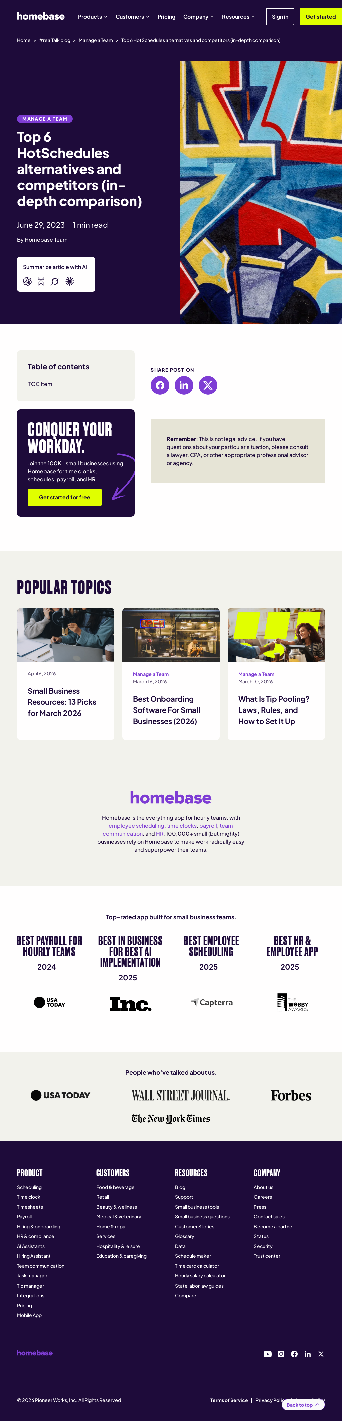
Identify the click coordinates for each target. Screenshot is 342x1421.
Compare (185, 1295)
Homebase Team (46, 239)
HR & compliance (35, 1236)
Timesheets (30, 1207)
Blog (180, 1187)
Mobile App (29, 1315)
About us (263, 1187)
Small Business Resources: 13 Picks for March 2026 (62, 702)
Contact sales (269, 1216)
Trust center (267, 1256)
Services (105, 1236)
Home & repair (112, 1226)
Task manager (32, 1275)
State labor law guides (199, 1286)
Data (180, 1246)
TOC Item (40, 383)
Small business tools (197, 1207)
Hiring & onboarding (38, 1226)
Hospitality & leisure (118, 1246)
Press (260, 1207)
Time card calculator (197, 1266)
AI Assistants (31, 1246)
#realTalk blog (54, 40)
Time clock (28, 1197)
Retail (102, 1197)
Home (24, 40)
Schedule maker (193, 1256)
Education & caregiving (121, 1256)
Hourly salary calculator (200, 1275)
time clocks (182, 825)
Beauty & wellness (116, 1207)
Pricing (166, 16)
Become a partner (274, 1226)
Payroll (24, 1216)
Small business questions (202, 1216)
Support (184, 1197)
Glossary (184, 1236)
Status (261, 1236)
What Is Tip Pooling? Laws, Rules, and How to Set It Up (274, 710)
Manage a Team (96, 40)
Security (263, 1246)
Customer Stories (194, 1226)
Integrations (30, 1295)
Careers (263, 1197)
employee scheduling (136, 825)
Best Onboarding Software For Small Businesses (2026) (166, 710)
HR (159, 833)
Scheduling (29, 1187)
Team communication (40, 1266)
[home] (41, 16)
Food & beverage (115, 1187)
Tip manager (30, 1286)
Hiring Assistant (34, 1256)
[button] (92, 16)
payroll (208, 825)
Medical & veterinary (118, 1216)
